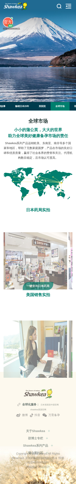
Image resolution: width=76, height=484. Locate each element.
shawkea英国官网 (38, 425)
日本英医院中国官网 (50, 420)
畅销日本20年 (22, 106)
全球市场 (60, 106)
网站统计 (32, 476)
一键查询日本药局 (37, 293)
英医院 (42, 106)
